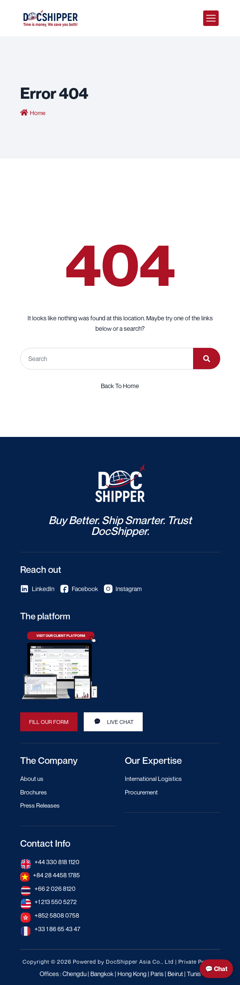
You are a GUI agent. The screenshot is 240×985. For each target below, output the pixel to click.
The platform (46, 615)
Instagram (123, 588)
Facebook (79, 588)
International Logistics (153, 778)
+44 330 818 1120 (58, 861)
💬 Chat (216, 969)
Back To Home (120, 386)
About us (31, 778)
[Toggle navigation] (211, 18)
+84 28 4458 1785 (56, 874)
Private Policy (196, 959)
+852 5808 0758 (57, 913)
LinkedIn (37, 588)
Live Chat (113, 721)
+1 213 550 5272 (56, 900)
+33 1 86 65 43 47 (58, 926)
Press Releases (41, 805)
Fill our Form (49, 721)
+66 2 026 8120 (55, 887)
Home (38, 113)
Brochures (33, 792)
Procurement (142, 792)
